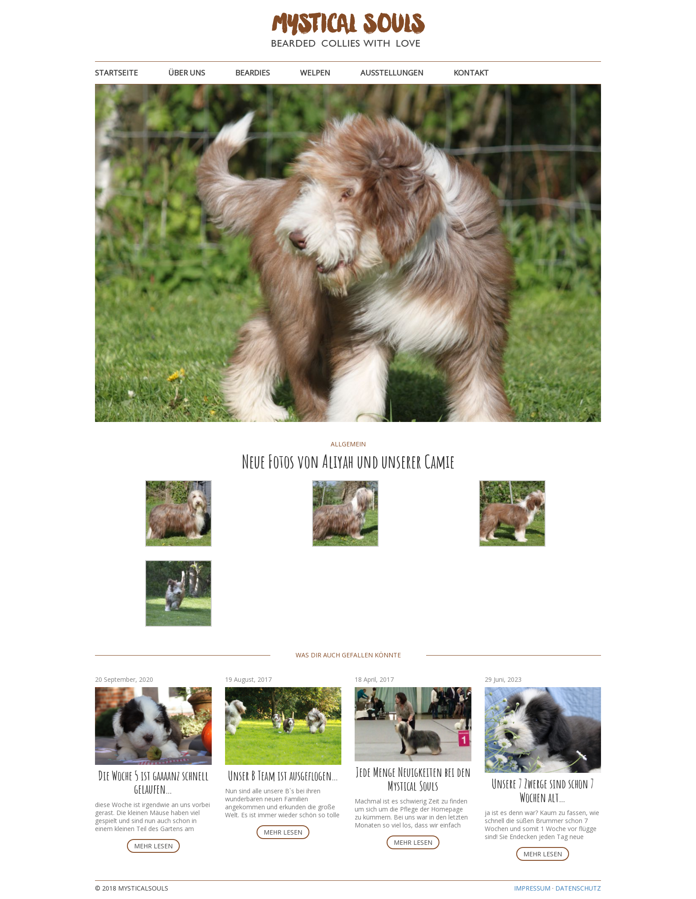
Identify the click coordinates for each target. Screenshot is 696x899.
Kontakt (471, 73)
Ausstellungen (391, 73)
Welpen (315, 73)
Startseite (116, 73)
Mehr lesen (153, 846)
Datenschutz (578, 888)
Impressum (532, 888)
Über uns (186, 73)
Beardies (252, 73)
